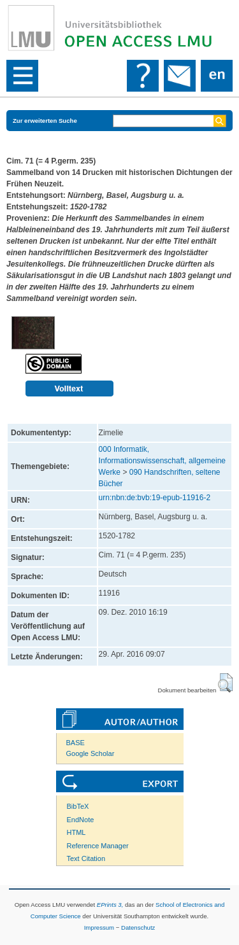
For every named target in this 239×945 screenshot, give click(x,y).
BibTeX (78, 806)
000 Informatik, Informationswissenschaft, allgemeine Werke (162, 461)
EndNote (80, 819)
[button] (225, 682)
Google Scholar (90, 753)
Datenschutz (138, 927)
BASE (75, 742)
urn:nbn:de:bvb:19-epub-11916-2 (154, 497)
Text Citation (86, 858)
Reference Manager (98, 846)
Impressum (99, 927)
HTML (76, 832)
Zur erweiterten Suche (45, 120)
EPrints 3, (110, 904)
